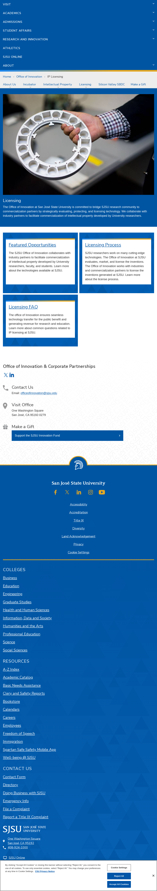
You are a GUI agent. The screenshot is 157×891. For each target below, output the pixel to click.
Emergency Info (16, 800)
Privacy (78, 544)
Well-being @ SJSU (19, 757)
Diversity (78, 528)
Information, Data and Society (27, 618)
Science (9, 641)
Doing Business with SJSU (24, 792)
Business (10, 577)
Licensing (85, 84)
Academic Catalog (18, 677)
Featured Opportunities (32, 245)
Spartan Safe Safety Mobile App (29, 749)
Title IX (78, 520)
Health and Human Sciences (26, 609)
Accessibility (78, 504)
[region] (78, 875)
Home (7, 77)
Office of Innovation (29, 77)
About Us (9, 84)
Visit (7, 4)
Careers (9, 717)
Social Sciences (15, 650)
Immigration (13, 741)
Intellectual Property (57, 84)
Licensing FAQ (23, 307)
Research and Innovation (25, 39)
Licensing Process (103, 245)
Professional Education (21, 634)
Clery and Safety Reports (24, 693)
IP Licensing (55, 77)
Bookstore (11, 701)
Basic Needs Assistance (22, 685)
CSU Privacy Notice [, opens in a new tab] (45, 871)
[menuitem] (10, 84)
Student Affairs (17, 31)
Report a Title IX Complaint (25, 816)
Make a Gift (138, 84)
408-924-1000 (18, 847)
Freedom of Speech (19, 733)
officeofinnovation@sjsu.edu (39, 393)
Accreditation (78, 512)
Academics (12, 13)
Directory (10, 784)
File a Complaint (16, 808)
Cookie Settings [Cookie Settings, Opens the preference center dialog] (119, 867)
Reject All (119, 876)
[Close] (153, 875)
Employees (12, 725)
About (8, 66)
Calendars (11, 709)
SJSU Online (12, 57)
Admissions (12, 22)
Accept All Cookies (119, 884)
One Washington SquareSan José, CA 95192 (24, 841)
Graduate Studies (17, 601)
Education (11, 585)
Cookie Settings (78, 552)
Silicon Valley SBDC (112, 84)
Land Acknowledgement (78, 536)
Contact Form (14, 776)
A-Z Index (11, 669)
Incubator (29, 84)
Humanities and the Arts (23, 625)
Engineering (12, 593)
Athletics (11, 48)
